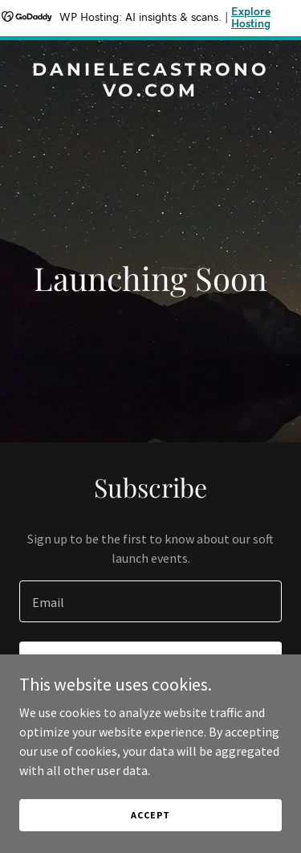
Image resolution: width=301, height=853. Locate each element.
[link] (150, 92)
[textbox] (150, 601)
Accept (150, 815)
